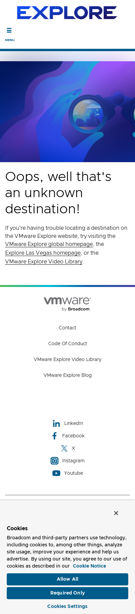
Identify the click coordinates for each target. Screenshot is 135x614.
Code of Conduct (67, 343)
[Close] (116, 513)
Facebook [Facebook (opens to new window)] (67, 436)
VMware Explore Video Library (43, 261)
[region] (67, 557)
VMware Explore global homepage (49, 244)
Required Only (67, 593)
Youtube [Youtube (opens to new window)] (67, 473)
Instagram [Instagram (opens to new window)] (67, 461)
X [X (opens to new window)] (67, 448)
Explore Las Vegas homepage (43, 253)
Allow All (67, 579)
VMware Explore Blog (68, 375)
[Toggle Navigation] (9, 30)
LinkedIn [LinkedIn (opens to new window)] (67, 423)
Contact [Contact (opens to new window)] (67, 328)
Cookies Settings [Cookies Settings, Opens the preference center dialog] (67, 606)
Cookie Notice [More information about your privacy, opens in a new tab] (89, 566)
